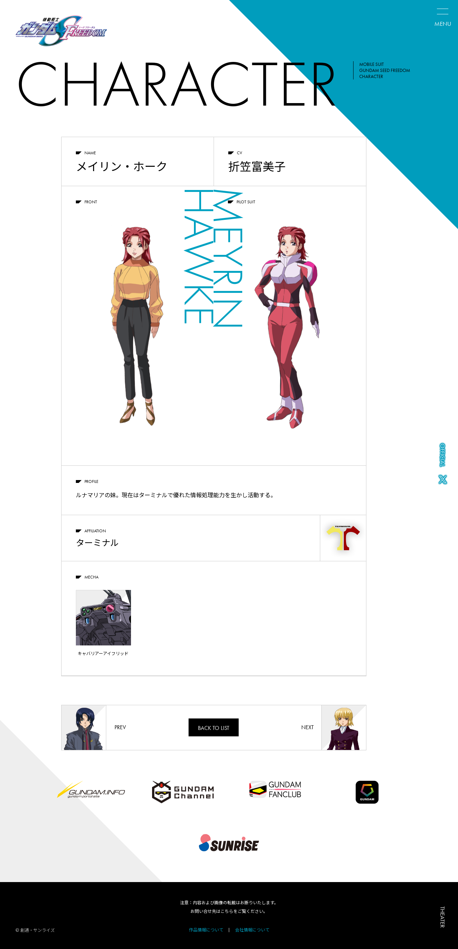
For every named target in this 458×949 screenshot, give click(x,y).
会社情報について (252, 929)
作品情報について (206, 929)
